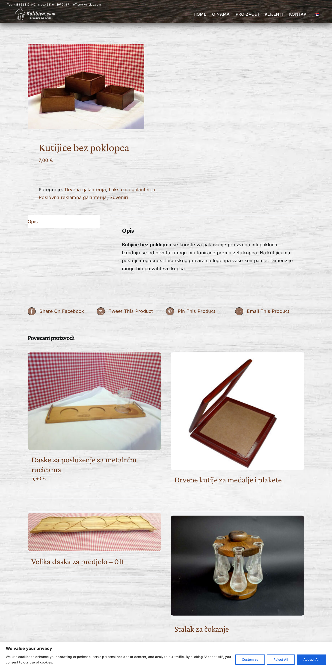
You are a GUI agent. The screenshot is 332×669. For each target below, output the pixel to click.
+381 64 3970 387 (57, 4)
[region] (166, 655)
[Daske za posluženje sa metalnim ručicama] (94, 401)
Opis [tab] (33, 221)
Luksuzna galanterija (132, 189)
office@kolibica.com (87, 4)
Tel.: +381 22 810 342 (21, 4)
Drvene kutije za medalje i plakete (228, 479)
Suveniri (119, 197)
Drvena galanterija (85, 189)
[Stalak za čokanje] (237, 565)
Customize (250, 659)
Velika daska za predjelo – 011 (77, 561)
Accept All (311, 659)
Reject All (280, 659)
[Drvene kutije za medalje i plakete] (237, 411)
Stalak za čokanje (201, 629)
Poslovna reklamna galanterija (73, 197)
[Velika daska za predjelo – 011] (94, 532)
